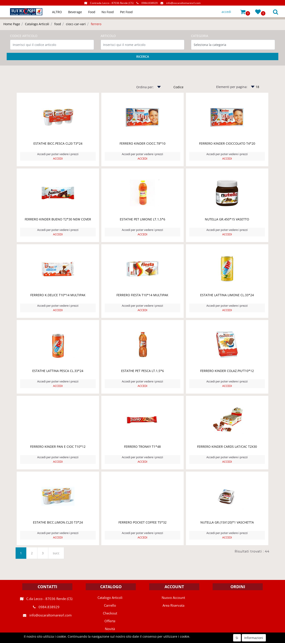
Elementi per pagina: (231, 87)
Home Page (11, 24)
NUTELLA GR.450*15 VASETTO (227, 219)
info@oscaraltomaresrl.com (183, 3)
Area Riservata (173, 605)
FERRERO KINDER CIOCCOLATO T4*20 (227, 143)
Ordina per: (145, 87)
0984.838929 (149, 3)
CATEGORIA (199, 36)
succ (56, 553)
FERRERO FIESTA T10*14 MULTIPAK (142, 295)
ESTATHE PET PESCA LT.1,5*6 (142, 371)
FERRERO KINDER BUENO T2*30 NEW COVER (58, 219)
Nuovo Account (173, 597)
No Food (108, 12)
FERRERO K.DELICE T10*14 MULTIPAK (58, 295)
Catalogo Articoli (37, 24)
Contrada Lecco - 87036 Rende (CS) (112, 3)
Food (91, 12)
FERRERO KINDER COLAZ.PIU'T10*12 (227, 371)
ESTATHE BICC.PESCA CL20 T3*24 (57, 143)
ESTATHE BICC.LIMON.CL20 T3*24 (58, 522)
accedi (226, 12)
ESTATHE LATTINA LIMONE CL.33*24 (227, 295)
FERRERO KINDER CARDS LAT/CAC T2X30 (227, 446)
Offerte (109, 621)
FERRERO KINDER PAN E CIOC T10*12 (58, 446)
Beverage (75, 12)
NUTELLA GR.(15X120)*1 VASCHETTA (227, 522)
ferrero (96, 24)
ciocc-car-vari (76, 24)
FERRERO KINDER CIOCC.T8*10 (142, 143)
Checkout (110, 613)
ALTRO (57, 12)
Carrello (110, 605)
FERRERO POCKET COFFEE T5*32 (142, 522)
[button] (243, 11)
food (57, 24)
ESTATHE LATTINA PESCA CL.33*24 (57, 371)
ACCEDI (58, 158)
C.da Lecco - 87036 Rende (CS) (49, 598)
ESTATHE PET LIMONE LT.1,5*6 (142, 219)
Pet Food (126, 12)
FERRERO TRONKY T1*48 (142, 446)
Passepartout (152, 640)
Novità (110, 629)
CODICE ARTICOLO (23, 36)
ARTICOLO (108, 36)
